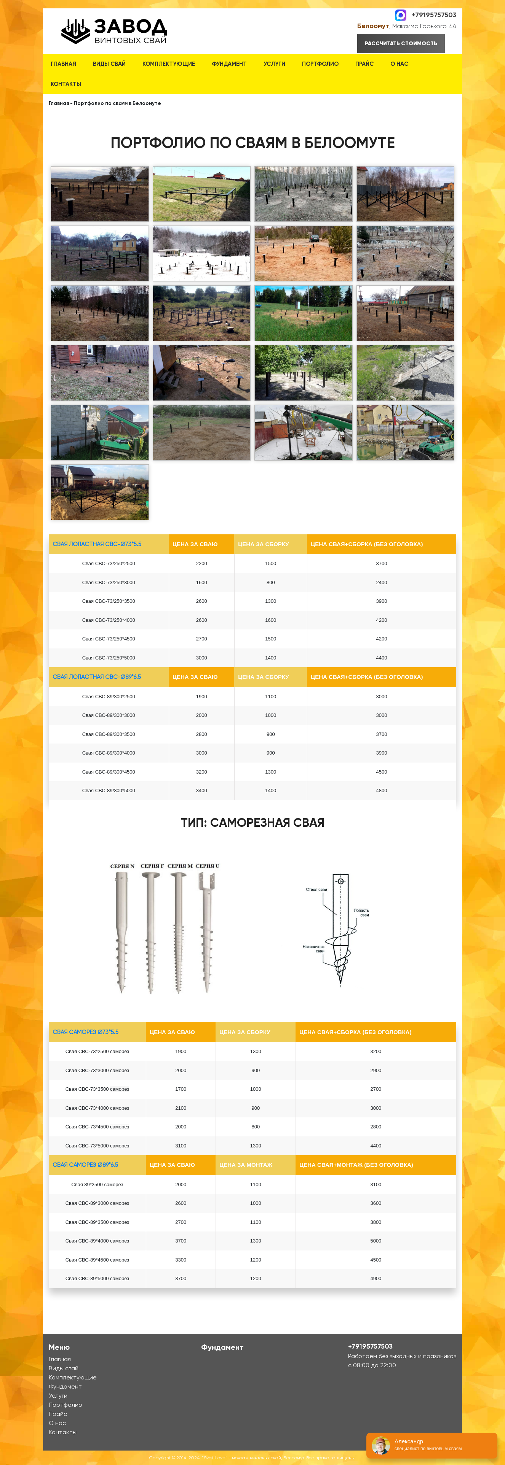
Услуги (274, 63)
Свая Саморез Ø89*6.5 (85, 1165)
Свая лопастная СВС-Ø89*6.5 (97, 677)
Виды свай (109, 63)
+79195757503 (434, 14)
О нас (399, 63)
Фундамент (229, 63)
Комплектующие (168, 63)
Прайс (364, 63)
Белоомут (373, 26)
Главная (63, 63)
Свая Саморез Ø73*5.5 (85, 1032)
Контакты (66, 84)
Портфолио (320, 63)
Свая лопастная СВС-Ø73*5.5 (97, 544)
